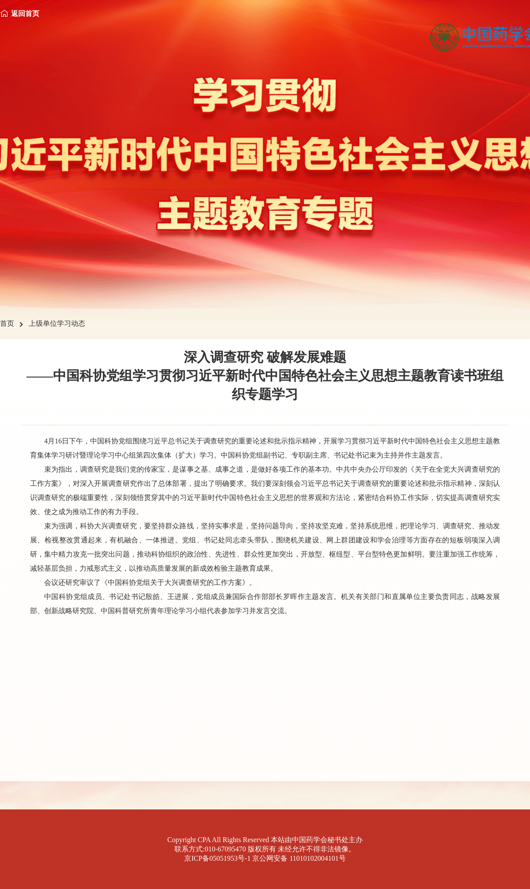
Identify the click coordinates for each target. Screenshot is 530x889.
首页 (7, 323)
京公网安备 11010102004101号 (298, 858)
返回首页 (25, 13)
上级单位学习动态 (57, 323)
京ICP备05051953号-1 (217, 858)
